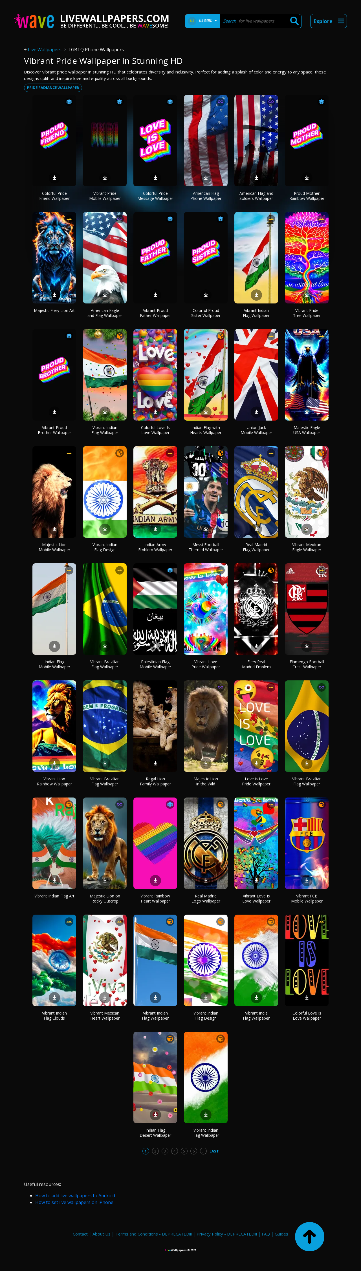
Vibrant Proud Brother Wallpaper (54, 430)
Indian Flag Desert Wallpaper (155, 1132)
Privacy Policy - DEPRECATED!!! (227, 1234)
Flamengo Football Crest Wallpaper (307, 664)
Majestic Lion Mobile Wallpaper (54, 547)
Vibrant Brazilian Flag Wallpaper (105, 664)
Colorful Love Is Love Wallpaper (155, 430)
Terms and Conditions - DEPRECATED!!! (153, 1234)
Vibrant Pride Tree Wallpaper (307, 313)
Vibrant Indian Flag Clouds (54, 1015)
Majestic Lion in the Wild (205, 781)
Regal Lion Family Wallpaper (155, 781)
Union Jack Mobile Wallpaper (256, 430)
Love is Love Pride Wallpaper (256, 781)
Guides (281, 1234)
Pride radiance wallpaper (53, 87)
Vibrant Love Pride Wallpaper (205, 664)
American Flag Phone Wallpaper (205, 196)
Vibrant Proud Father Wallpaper (155, 313)
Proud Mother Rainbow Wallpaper (306, 196)
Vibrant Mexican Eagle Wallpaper (306, 547)
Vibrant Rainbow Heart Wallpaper (155, 898)
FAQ (266, 1234)
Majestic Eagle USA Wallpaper (306, 430)
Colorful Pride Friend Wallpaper (54, 196)
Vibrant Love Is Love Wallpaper (256, 898)
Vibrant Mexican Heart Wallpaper (105, 1015)
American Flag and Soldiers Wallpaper (256, 196)
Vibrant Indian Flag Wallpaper (256, 313)
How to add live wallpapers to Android (75, 1195)
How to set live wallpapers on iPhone (74, 1202)
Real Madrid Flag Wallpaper (256, 547)
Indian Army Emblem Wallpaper (155, 547)
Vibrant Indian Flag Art (54, 896)
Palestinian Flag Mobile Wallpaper (155, 664)
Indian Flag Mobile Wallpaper (54, 664)
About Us (102, 1234)
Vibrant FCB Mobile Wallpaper (307, 898)
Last (214, 1151)
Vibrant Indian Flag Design (105, 547)
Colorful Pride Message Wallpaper (155, 196)
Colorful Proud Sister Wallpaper (206, 313)
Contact (80, 1234)
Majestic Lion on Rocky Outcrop (105, 898)
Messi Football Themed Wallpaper (206, 547)
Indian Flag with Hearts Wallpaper (205, 430)
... (203, 1151)
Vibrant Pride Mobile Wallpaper (105, 196)
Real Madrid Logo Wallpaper (205, 898)
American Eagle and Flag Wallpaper (104, 313)
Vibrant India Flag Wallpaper (256, 1015)
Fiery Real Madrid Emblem (256, 664)
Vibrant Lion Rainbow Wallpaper (54, 781)
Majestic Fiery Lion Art (54, 310)
